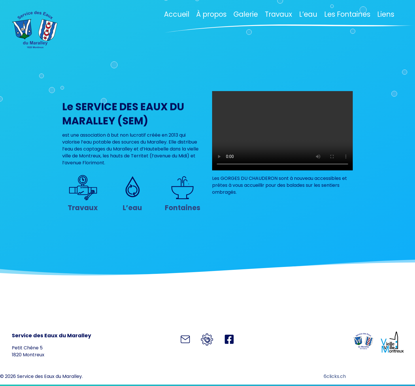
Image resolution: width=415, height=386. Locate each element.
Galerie (245, 14)
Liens (385, 14)
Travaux (278, 14)
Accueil (176, 14)
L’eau (308, 14)
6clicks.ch (335, 376)
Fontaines (182, 207)
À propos (211, 14)
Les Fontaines (347, 14)
